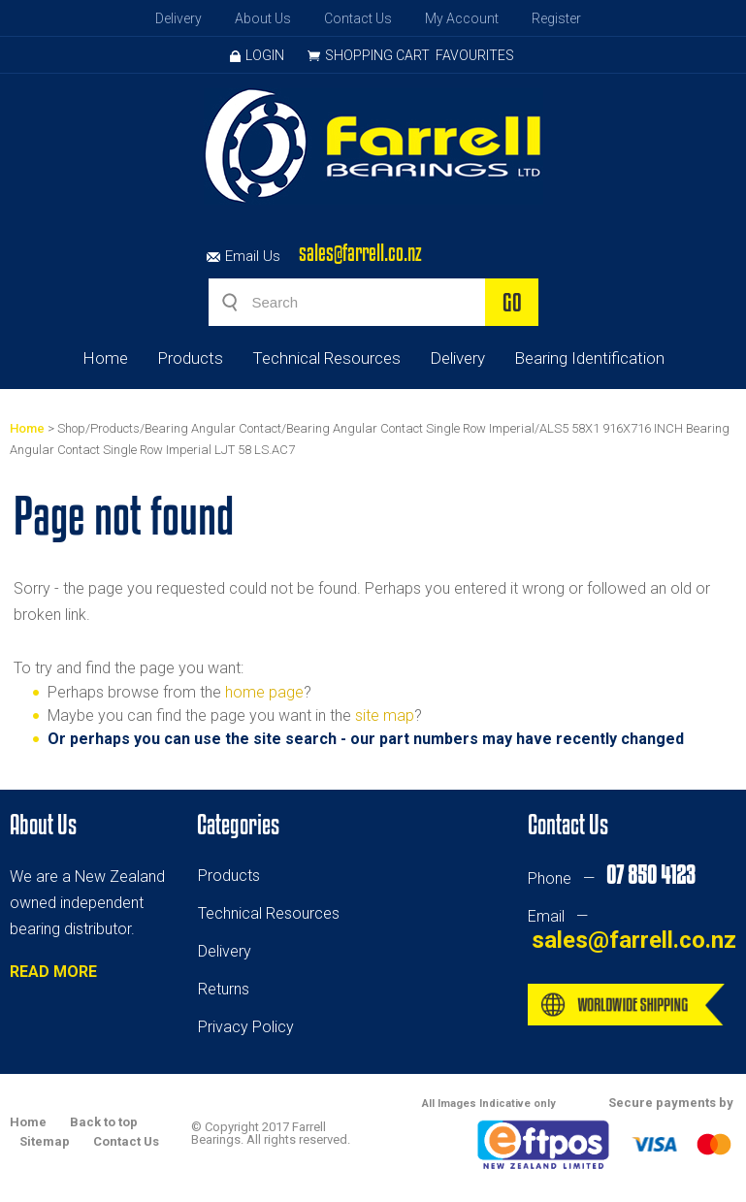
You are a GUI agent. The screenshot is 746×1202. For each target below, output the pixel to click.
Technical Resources (326, 358)
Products (190, 358)
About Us (263, 18)
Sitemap (44, 1141)
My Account (462, 18)
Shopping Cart (377, 55)
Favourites (475, 55)
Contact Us (358, 18)
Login (257, 55)
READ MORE (53, 971)
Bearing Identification (589, 358)
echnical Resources (273, 913)
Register (556, 18)
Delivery (178, 18)
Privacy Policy (246, 1027)
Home (105, 358)
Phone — (611, 878)
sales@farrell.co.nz (360, 253)
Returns (223, 989)
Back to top (104, 1122)
